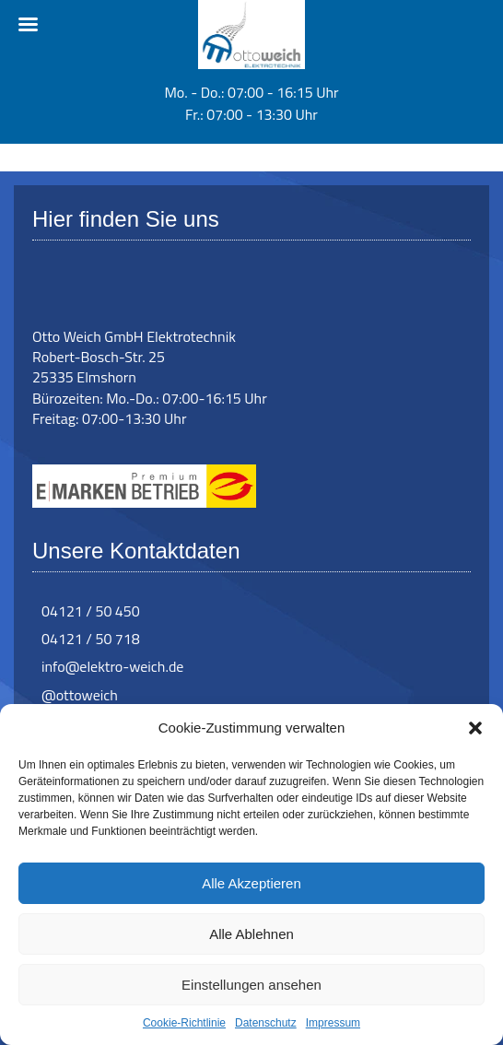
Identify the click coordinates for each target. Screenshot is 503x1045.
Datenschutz (266, 1022)
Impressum (333, 1022)
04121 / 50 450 (90, 611)
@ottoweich (79, 695)
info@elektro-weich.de (112, 666)
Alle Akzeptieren (251, 883)
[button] (475, 728)
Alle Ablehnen (251, 934)
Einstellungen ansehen (251, 984)
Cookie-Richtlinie (184, 1022)
